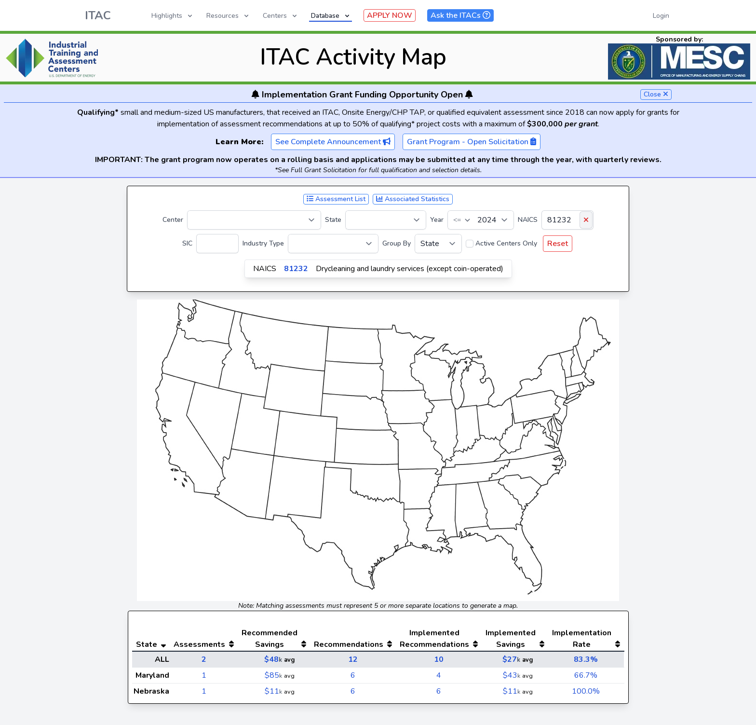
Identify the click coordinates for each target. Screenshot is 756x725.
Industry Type (263, 243)
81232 (296, 268)
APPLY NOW (389, 15)
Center (172, 219)
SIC (187, 243)
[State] (385, 220)
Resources (228, 15)
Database (331, 15)
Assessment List (336, 199)
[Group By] (438, 243)
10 (439, 659)
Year (437, 219)
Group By (396, 243)
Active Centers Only (506, 243)
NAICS (528, 219)
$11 (273, 691)
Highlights (172, 15)
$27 (511, 659)
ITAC (98, 15)
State (333, 219)
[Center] (254, 220)
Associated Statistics (412, 199)
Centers (280, 15)
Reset (557, 243)
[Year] (480, 220)
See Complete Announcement (333, 142)
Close (656, 94)
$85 (273, 675)
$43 (511, 675)
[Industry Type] (333, 243)
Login (661, 15)
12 (353, 659)
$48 (273, 659)
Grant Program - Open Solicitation (471, 142)
